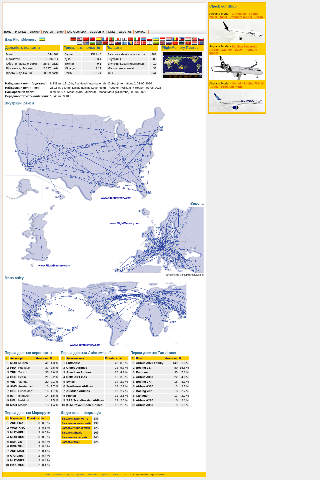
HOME (7, 31)
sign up (69, 474)
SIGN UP (35, 31)
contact (116, 474)
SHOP (60, 31)
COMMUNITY (97, 31)
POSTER (48, 31)
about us (92, 474)
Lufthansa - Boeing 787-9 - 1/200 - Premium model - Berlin (236, 15)
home (47, 474)
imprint (104, 474)
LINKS (111, 31)
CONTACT (141, 31)
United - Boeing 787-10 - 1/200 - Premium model (236, 85)
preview (58, 474)
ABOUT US (125, 31)
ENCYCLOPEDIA (76, 31)
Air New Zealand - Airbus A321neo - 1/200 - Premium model (233, 50)
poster (80, 474)
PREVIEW (20, 31)
